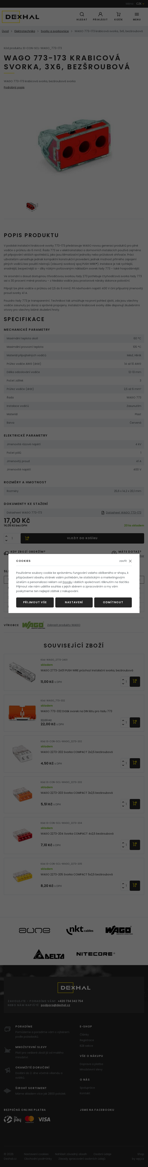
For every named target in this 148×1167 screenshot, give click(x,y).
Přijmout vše (35, 602)
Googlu (67, 582)
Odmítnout (113, 602)
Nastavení (74, 602)
